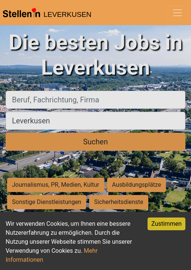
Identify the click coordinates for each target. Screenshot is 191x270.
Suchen (95, 141)
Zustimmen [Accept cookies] (166, 223)
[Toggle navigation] (177, 12)
